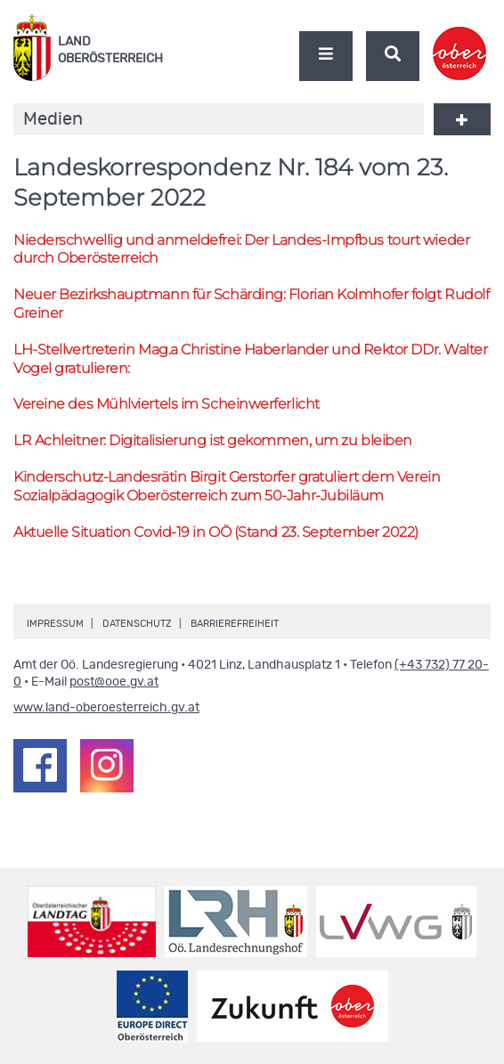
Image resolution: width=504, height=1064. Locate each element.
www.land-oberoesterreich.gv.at (106, 708)
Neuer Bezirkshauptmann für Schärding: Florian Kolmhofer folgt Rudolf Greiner (251, 303)
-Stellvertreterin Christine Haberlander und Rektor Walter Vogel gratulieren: (250, 359)
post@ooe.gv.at (114, 682)
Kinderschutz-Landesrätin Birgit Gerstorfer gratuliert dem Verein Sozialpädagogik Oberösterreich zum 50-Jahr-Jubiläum (226, 486)
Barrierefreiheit (235, 624)
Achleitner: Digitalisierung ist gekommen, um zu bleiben (212, 440)
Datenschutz (137, 624)
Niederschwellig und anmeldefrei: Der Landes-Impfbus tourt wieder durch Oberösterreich (241, 249)
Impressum (55, 624)
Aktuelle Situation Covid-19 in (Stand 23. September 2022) (216, 532)
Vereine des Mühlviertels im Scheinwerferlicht (166, 403)
